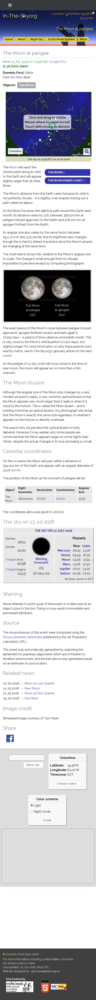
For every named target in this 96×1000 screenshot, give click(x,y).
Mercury (64, 550)
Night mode (40, 811)
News (21, 39)
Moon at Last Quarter (39, 683)
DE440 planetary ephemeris (22, 637)
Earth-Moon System (61, 39)
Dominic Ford (15, 954)
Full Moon (31, 698)
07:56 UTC (58, 62)
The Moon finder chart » (66, 180)
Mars (66, 564)
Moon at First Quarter (39, 693)
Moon (83, 39)
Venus (65, 555)
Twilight (11, 559)
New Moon (32, 688)
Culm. (86, 546)
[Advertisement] (48, 856)
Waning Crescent (41, 560)
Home (9, 39)
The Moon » (56, 172)
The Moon (26, 85)
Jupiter (64, 569)
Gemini (60, 498)
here (32, 963)
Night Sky (36, 39)
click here (67, 959)
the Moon (17, 77)
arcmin (14, 237)
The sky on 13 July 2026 (53, 531)
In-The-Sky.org (20, 16)
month (7, 355)
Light (36, 805)
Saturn (65, 573)
